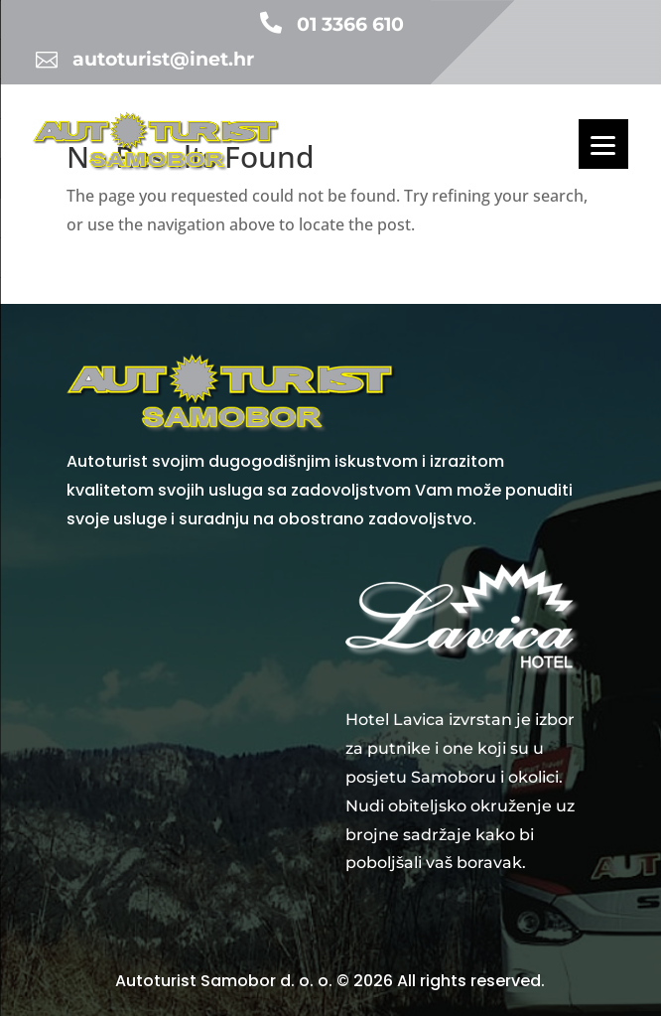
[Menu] (603, 144)
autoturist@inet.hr (163, 59)
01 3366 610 (350, 24)
